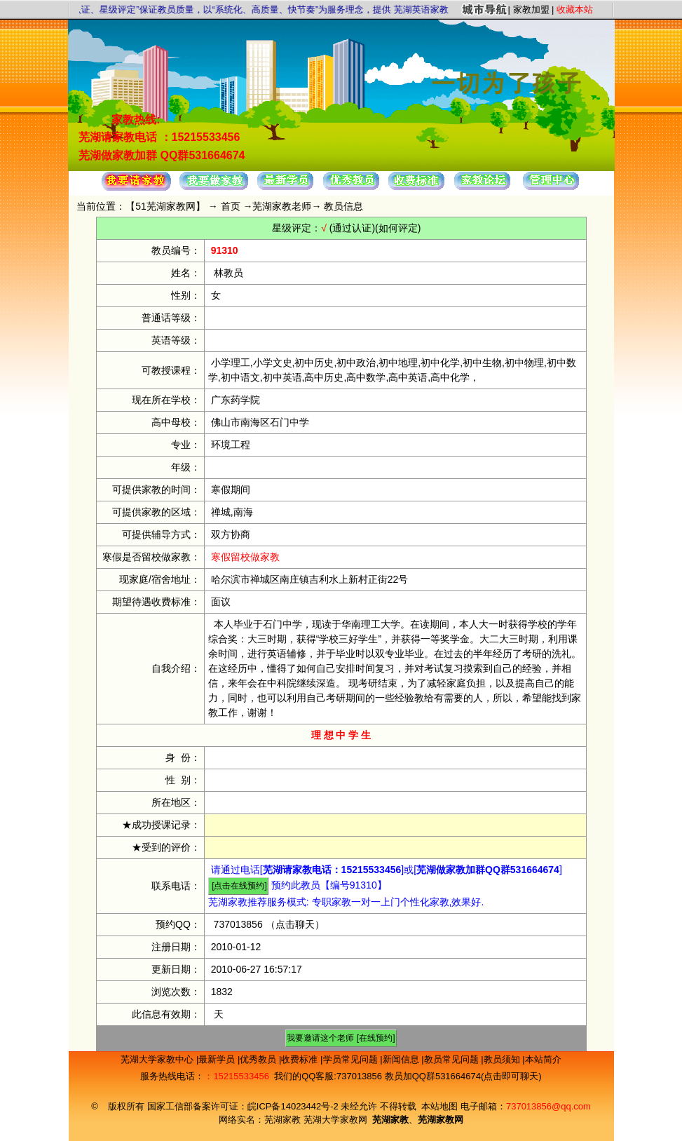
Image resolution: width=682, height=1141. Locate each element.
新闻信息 (402, 1059)
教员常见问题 (453, 1059)
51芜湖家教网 (165, 206)
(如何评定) (398, 228)
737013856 (238, 924)
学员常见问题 (352, 1059)
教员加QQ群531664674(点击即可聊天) (463, 1076)
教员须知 (503, 1059)
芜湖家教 (282, 1119)
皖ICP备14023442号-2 (294, 1106)
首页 (230, 206)
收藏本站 (575, 9)
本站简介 (543, 1059)
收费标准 (300, 1059)
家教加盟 (531, 9)
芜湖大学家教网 (335, 1119)
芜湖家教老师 (281, 206)
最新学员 (218, 1059)
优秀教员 (259, 1059)
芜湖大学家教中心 (158, 1059)
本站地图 (439, 1106)
